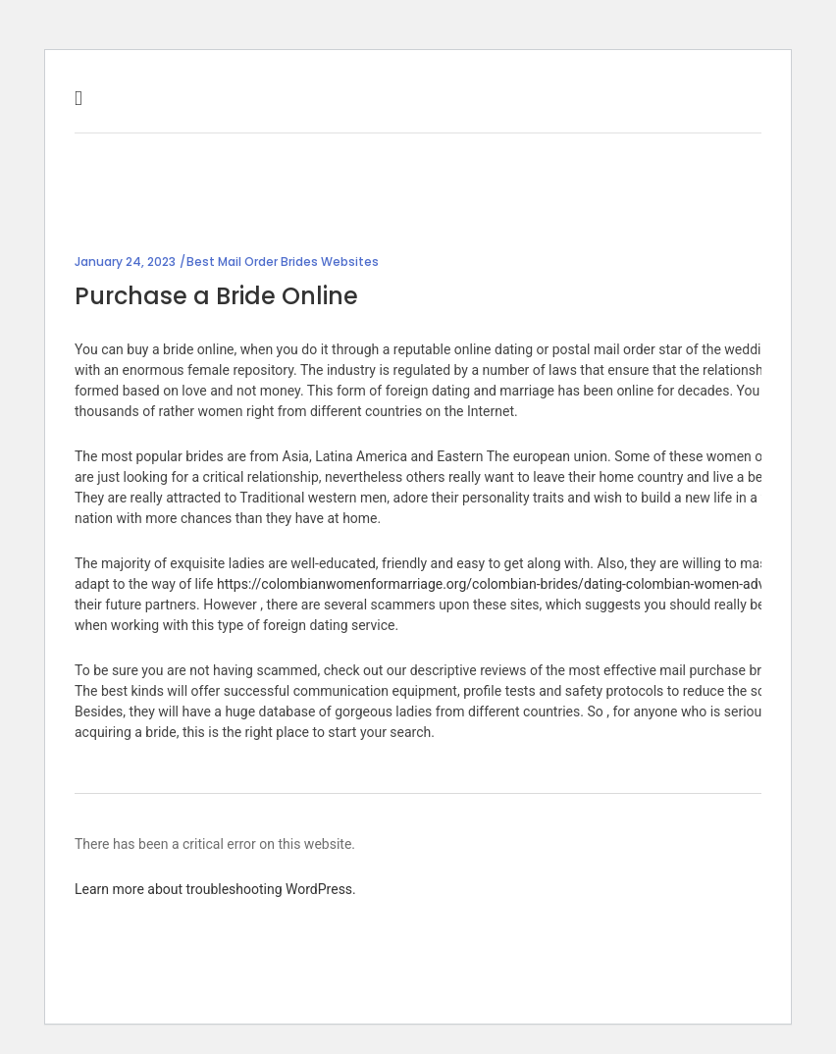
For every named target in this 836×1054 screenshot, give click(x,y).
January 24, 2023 (125, 261)
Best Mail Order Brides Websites (282, 261)
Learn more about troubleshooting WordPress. (215, 889)
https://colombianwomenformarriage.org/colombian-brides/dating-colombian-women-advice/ (502, 584)
